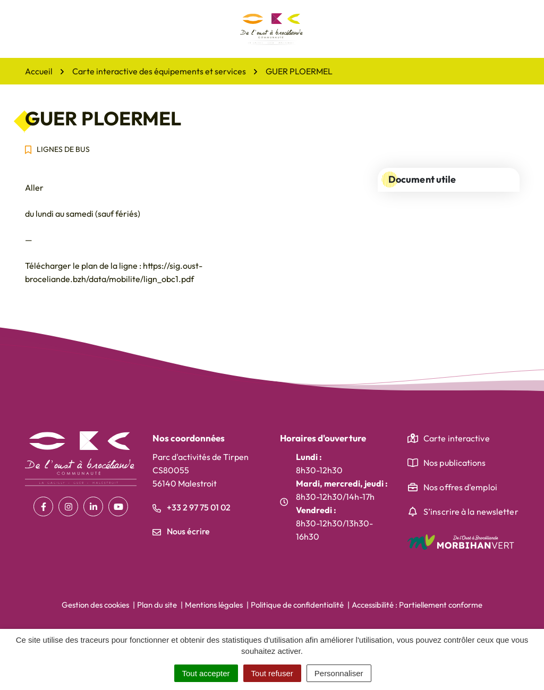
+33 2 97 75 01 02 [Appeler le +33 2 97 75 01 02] (191, 507)
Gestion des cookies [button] (95, 605)
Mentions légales (214, 605)
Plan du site (157, 605)
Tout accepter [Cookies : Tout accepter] (206, 673)
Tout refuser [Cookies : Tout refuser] (272, 673)
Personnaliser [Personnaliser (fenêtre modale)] (338, 673)
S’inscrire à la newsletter (470, 511)
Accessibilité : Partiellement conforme (417, 605)
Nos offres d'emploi (460, 487)
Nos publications (454, 462)
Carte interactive (456, 438)
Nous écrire (181, 531)
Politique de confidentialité (297, 605)
